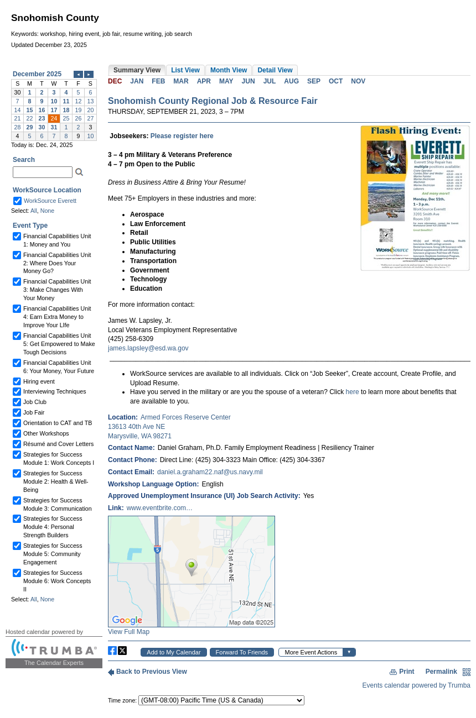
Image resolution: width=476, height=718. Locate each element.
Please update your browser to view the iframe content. (54, 105)
